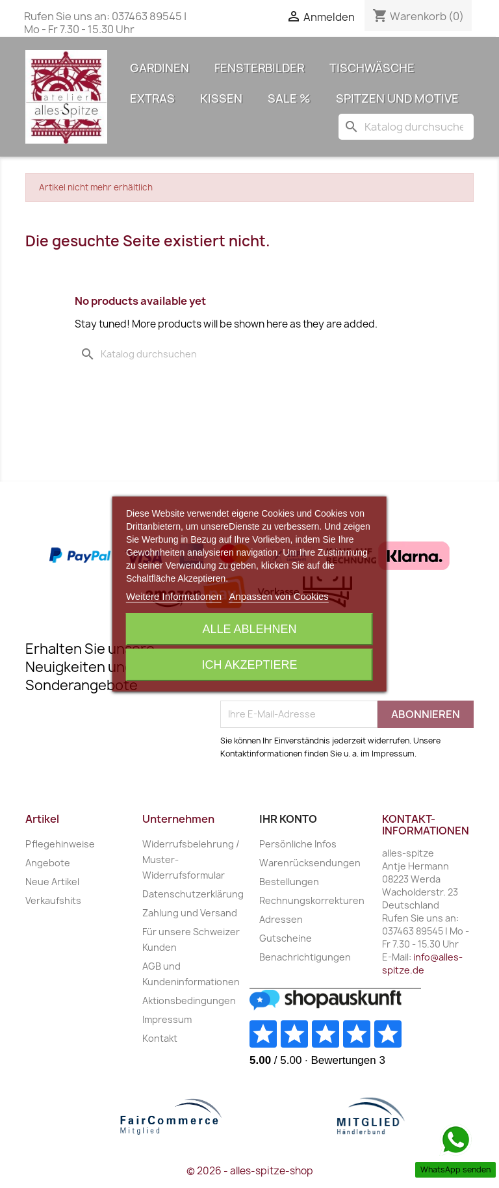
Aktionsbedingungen (189, 1000)
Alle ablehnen (249, 629)
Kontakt (159, 1038)
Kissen (221, 98)
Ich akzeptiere (249, 664)
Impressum (167, 1019)
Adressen (281, 919)
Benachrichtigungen (305, 957)
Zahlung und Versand (189, 913)
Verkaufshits (53, 900)
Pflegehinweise (60, 844)
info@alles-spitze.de (422, 963)
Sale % (289, 98)
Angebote (47, 863)
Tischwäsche (372, 68)
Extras (152, 98)
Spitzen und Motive (397, 98)
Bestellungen (289, 881)
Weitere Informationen (174, 596)
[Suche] (406, 127)
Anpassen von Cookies (278, 596)
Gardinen (159, 68)
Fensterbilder (259, 68)
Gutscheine (285, 938)
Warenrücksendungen (310, 863)
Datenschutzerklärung (193, 894)
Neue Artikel (52, 881)
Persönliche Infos (298, 844)
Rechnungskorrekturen (312, 900)
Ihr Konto (288, 819)
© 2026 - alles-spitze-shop (249, 1171)
